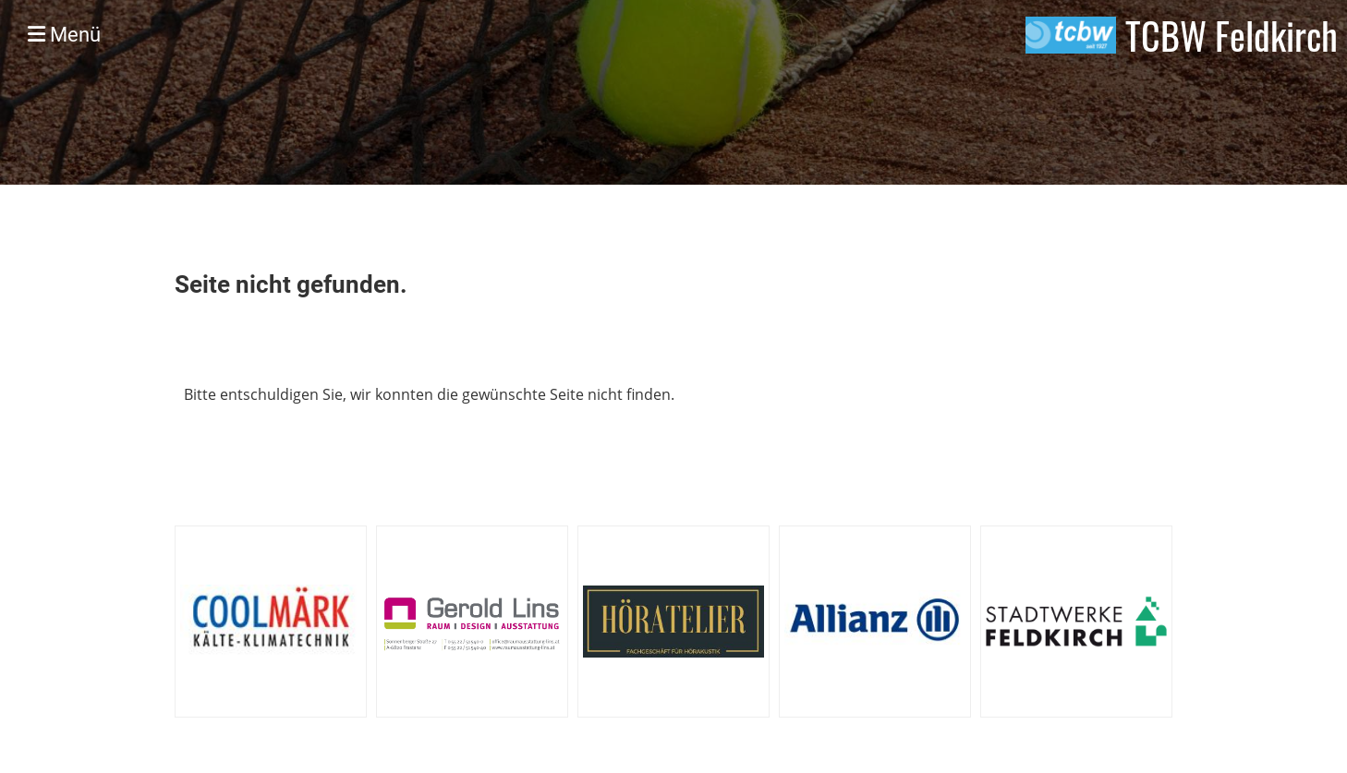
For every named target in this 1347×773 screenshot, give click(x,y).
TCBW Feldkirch (1231, 35)
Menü (64, 34)
